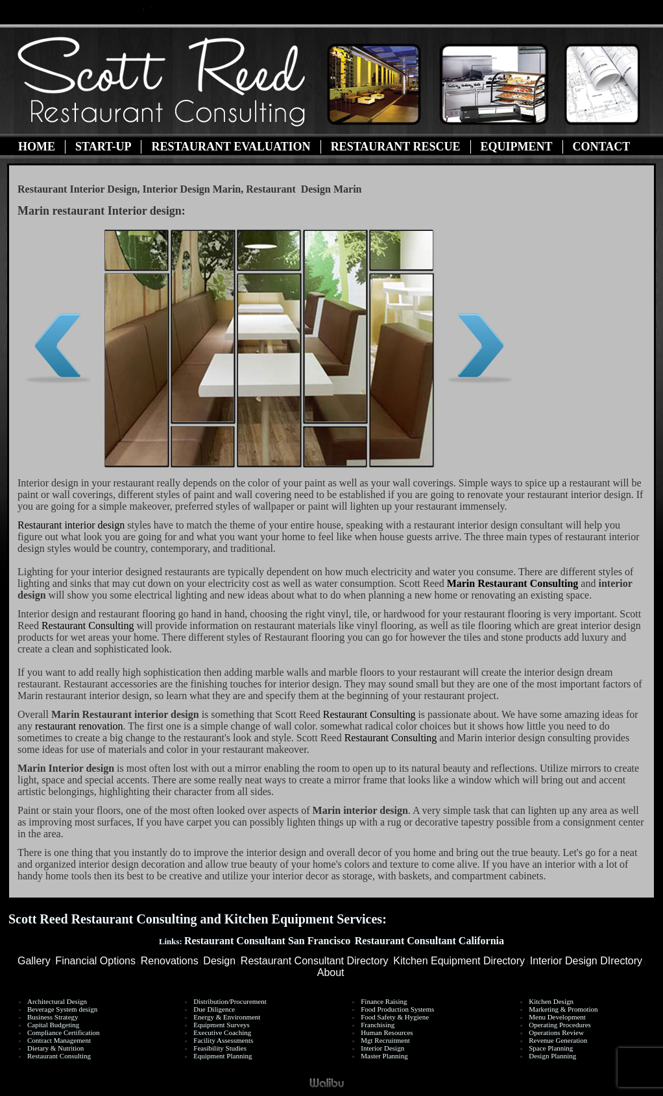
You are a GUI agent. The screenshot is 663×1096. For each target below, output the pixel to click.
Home (36, 146)
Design (219, 960)
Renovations (170, 960)
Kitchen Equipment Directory (459, 960)
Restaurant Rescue (396, 146)
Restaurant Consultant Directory (315, 960)
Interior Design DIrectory (586, 960)
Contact (602, 146)
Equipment (517, 146)
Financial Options (95, 960)
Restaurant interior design (71, 524)
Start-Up (103, 146)
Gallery (34, 960)
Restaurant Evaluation (230, 146)
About (330, 972)
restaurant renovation (79, 726)
